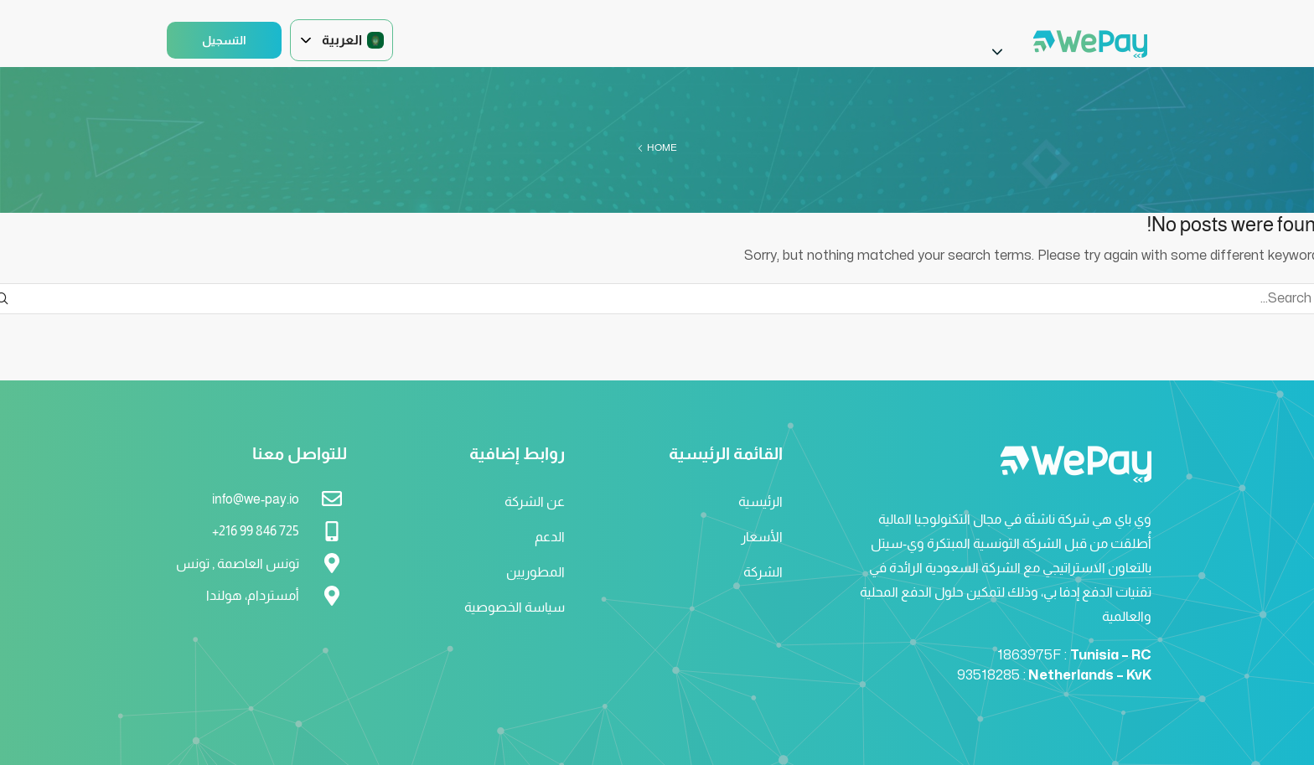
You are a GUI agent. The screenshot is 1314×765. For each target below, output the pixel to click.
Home (662, 147)
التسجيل (224, 40)
